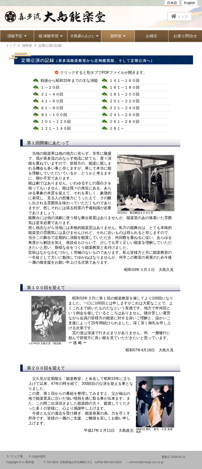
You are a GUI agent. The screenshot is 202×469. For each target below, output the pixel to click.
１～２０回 (50, 87)
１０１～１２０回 (56, 122)
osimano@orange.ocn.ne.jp (144, 462)
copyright (37, 456)
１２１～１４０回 (56, 128)
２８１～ (116, 128)
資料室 (118, 36)
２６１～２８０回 (124, 122)
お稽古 (151, 36)
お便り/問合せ (185, 36)
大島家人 (84, 36)
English (189, 3)
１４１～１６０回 (124, 81)
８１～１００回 (54, 115)
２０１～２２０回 (124, 101)
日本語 (172, 3)
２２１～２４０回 (124, 108)
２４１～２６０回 (124, 115)
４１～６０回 (52, 101)
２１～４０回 (52, 94)
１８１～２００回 (124, 94)
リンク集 (15, 456)
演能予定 (16, 36)
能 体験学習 (51, 36)
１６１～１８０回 (124, 87)
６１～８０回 (52, 108)
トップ (11, 45)
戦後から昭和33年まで (69, 81)
